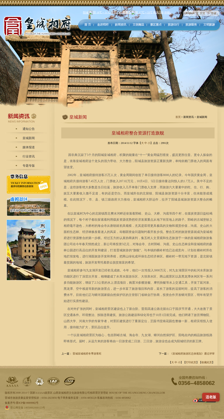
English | (193, 13)
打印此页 (191, 362)
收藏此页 (206, 362)
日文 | (205, 13)
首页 (178, 117)
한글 (213, 13)
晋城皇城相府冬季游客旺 (87, 353)
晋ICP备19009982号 (27, 402)
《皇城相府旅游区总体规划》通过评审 (192, 353)
